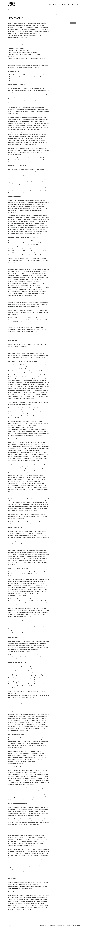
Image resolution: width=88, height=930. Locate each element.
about (69, 4)
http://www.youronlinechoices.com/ (17, 429)
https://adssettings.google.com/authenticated (20, 888)
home (50, 4)
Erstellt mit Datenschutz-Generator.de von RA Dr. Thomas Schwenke (25, 913)
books (54, 4)
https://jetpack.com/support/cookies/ (23, 800)
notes (65, 4)
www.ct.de (28, 909)
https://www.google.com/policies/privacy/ (31, 886)
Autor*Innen (60, 4)
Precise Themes (76, 925)
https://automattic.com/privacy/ (22, 798)
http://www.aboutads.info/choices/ (17, 427)
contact (73, 4)
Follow (56, 14)
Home (9, 9)
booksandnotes (52, 925)
